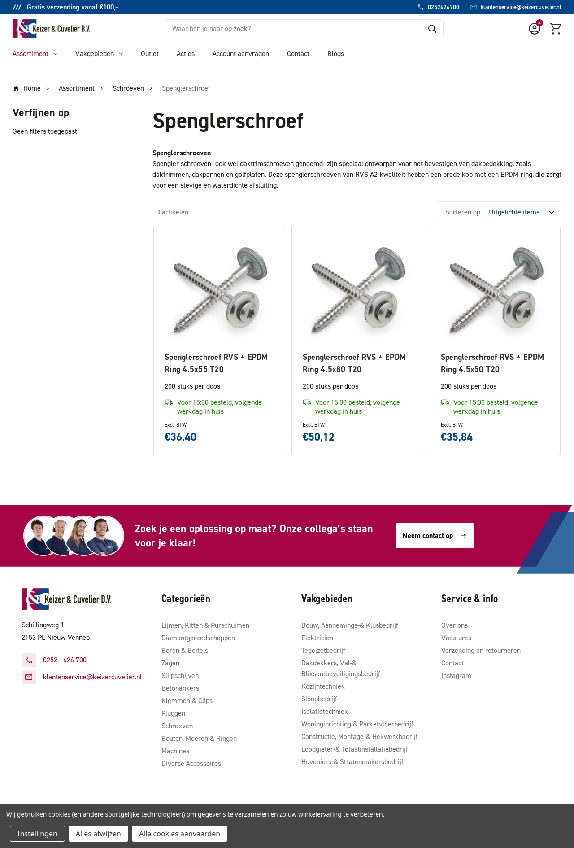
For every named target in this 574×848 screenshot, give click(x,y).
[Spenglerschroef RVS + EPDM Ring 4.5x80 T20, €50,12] (357, 292)
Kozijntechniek (323, 686)
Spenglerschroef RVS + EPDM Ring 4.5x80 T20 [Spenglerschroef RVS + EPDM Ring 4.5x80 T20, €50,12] (354, 363)
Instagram (456, 675)
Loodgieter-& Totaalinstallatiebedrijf (354, 749)
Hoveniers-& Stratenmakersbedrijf (352, 761)
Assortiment (35, 53)
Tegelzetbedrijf (323, 650)
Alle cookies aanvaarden (179, 834)
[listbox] (524, 212)
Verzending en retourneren (481, 650)
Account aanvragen (241, 53)
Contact (298, 53)
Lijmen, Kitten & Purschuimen (205, 625)
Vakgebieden (99, 53)
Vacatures (456, 638)
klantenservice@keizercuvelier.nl (92, 677)
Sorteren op (462, 212)
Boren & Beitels (184, 650)
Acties (186, 53)
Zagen (170, 663)
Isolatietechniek (324, 711)
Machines (175, 751)
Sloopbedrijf (319, 699)
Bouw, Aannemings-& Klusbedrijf (349, 625)
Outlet (150, 53)
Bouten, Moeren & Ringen (199, 738)
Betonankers (180, 688)
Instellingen (37, 834)
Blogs (335, 53)
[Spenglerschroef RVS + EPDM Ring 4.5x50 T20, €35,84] (495, 292)
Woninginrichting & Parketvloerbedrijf (357, 724)
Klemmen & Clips (187, 700)
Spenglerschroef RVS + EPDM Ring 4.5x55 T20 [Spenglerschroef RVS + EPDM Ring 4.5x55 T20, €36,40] (216, 363)
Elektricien (317, 638)
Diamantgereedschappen (198, 638)
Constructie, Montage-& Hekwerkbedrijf (359, 736)
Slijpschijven (180, 675)
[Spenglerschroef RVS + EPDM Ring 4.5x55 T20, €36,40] (219, 292)
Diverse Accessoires (191, 763)
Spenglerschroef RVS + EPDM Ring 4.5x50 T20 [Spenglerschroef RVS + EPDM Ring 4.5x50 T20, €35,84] (492, 363)
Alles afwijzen (98, 834)
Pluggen (173, 713)
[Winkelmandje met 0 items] (556, 28)
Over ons (454, 625)
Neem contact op (435, 535)
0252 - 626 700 (65, 659)
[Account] (534, 28)
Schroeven (177, 725)
